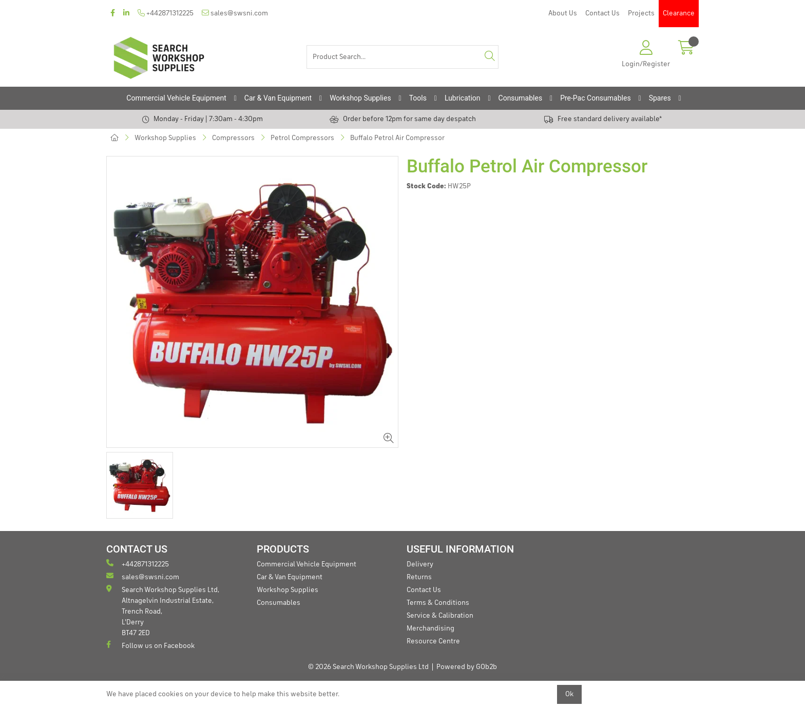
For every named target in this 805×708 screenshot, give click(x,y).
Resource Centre (433, 641)
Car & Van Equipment (278, 98)
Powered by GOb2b (466, 667)
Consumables (521, 98)
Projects (641, 13)
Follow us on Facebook (150, 645)
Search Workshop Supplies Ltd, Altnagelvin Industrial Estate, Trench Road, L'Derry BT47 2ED (162, 611)
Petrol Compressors (302, 138)
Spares (660, 98)
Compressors (233, 138)
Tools (418, 98)
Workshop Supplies (360, 98)
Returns (419, 577)
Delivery (420, 564)
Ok (569, 694)
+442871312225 (166, 13)
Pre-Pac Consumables (595, 98)
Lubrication (463, 98)
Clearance (679, 13)
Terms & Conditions (438, 602)
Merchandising (430, 628)
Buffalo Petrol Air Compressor (397, 138)
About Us (562, 13)
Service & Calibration (440, 615)
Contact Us (602, 13)
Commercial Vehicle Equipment (176, 98)
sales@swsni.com (235, 13)
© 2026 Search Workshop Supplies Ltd (368, 667)
